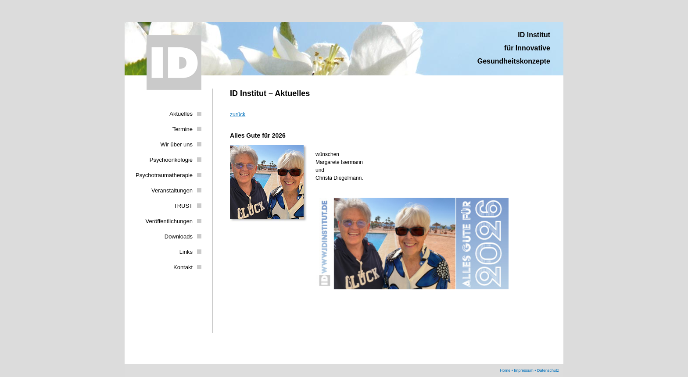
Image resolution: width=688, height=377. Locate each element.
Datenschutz (548, 370)
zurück (237, 114)
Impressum (524, 370)
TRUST (183, 206)
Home (505, 370)
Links (186, 252)
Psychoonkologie (171, 159)
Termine (182, 129)
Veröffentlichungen (169, 221)
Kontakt (183, 267)
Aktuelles (181, 113)
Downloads (179, 236)
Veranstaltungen (172, 190)
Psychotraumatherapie (164, 175)
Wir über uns (176, 144)
